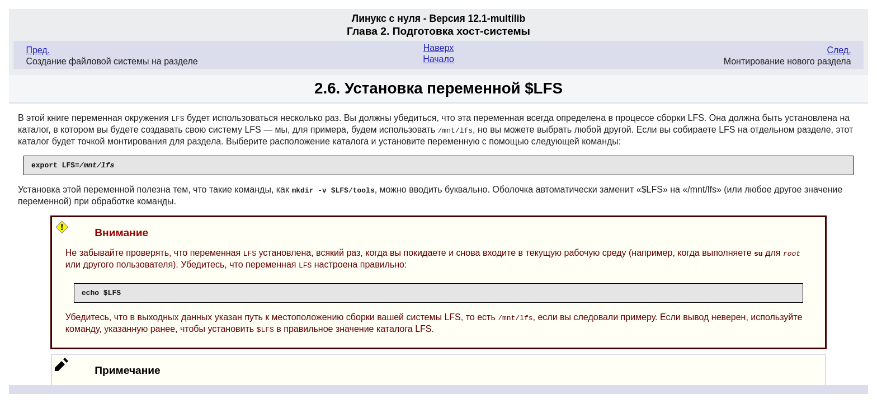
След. (839, 50)
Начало (438, 59)
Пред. (38, 50)
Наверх (438, 48)
